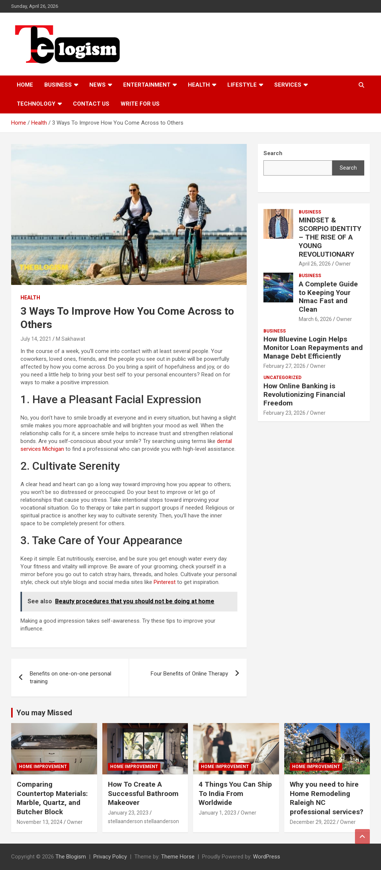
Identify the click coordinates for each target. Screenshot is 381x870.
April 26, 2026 (315, 264)
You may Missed (44, 712)
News (97, 84)
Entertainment (146, 84)
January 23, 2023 (128, 813)
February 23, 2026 (284, 413)
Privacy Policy (110, 856)
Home (25, 84)
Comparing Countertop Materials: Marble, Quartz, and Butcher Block (52, 798)
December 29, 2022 (313, 822)
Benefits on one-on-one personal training (70, 677)
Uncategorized (282, 377)
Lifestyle (242, 84)
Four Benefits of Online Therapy (189, 673)
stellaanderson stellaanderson (143, 821)
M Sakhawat (70, 339)
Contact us (91, 103)
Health (199, 84)
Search (348, 167)
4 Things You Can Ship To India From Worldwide (235, 793)
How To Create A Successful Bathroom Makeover (143, 793)
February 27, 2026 (284, 366)
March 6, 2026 (315, 319)
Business (58, 84)
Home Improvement (43, 766)
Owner (343, 264)
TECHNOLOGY (36, 103)
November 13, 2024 (40, 822)
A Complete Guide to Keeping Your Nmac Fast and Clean (328, 297)
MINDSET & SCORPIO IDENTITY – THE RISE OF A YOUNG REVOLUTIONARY (330, 237)
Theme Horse (178, 856)
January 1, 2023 (217, 813)
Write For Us (140, 103)
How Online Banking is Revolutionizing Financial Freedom (304, 394)
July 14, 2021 (35, 339)
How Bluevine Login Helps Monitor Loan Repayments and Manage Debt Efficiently (313, 347)
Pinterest (165, 582)
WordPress (266, 856)
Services (287, 84)
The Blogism (70, 856)
